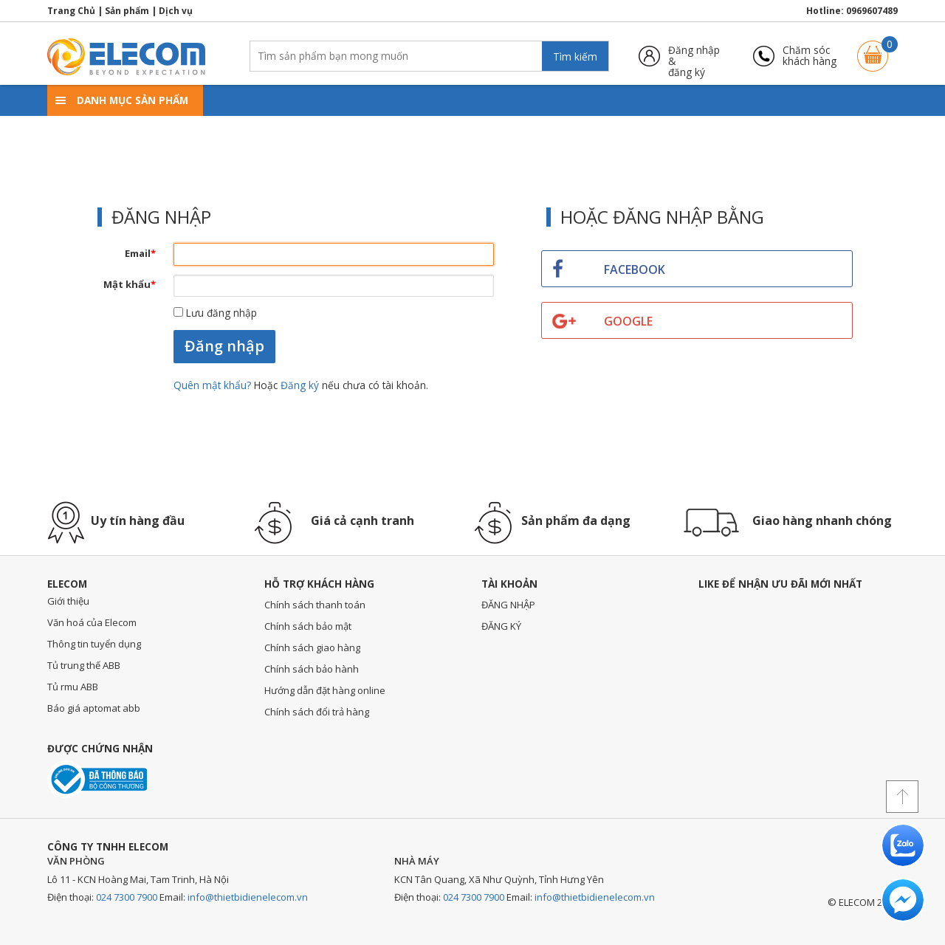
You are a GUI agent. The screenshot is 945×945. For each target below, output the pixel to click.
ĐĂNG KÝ (501, 626)
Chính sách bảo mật (307, 626)
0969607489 (872, 10)
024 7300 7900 (126, 897)
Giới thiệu (68, 601)
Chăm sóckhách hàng (809, 55)
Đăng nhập (224, 346)
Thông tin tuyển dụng (94, 643)
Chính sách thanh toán (314, 604)
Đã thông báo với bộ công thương (97, 779)
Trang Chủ (71, 10)
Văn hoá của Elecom (92, 622)
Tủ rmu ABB (72, 686)
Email (140, 253)
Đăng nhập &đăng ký (694, 55)
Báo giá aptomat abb (93, 708)
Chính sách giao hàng (312, 647)
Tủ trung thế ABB (83, 665)
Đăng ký (300, 385)
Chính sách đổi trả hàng (316, 711)
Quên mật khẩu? (213, 385)
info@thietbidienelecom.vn (248, 897)
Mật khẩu (129, 284)
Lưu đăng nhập (215, 312)
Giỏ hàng (872, 49)
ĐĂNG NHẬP (508, 604)
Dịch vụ (176, 10)
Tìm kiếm (575, 56)
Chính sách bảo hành (311, 669)
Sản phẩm (127, 10)
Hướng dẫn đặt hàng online (324, 690)
